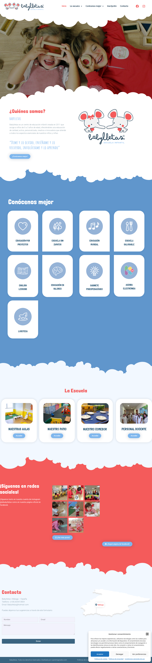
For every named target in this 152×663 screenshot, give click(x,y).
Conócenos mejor (95, 6)
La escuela (76, 6)
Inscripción (111, 6)
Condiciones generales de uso (135, 659)
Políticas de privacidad (116, 659)
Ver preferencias (139, 654)
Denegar (119, 654)
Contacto (124, 6)
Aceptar (100, 654)
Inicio (64, 6)
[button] (147, 634)
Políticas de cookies (101, 659)
